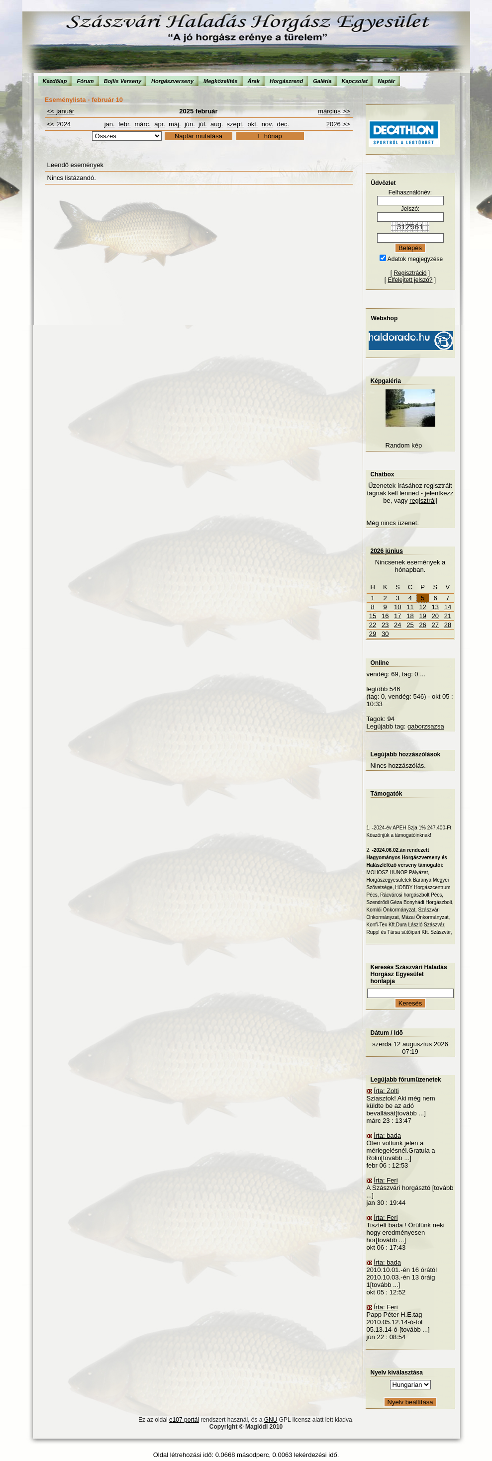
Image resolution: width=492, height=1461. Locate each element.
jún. (190, 124)
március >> (334, 111)
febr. (124, 124)
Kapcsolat (355, 81)
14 (447, 607)
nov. (268, 124)
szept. (235, 124)
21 (447, 616)
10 (397, 607)
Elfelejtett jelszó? (410, 279)
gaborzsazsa (425, 726)
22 (372, 625)
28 (447, 625)
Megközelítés (220, 81)
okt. (252, 124)
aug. (216, 124)
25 (409, 625)
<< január (61, 111)
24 (397, 625)
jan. (109, 124)
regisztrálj (423, 500)
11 (409, 607)
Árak (254, 81)
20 (435, 616)
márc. (142, 124)
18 (409, 616)
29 (372, 634)
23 (385, 625)
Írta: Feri (385, 1180)
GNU (271, 1419)
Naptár (386, 81)
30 (385, 634)
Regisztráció (410, 273)
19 (422, 616)
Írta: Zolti (386, 1091)
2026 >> (338, 124)
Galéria (322, 81)
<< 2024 (59, 124)
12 (422, 607)
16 (385, 616)
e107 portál (184, 1419)
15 (372, 616)
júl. (202, 124)
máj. (175, 124)
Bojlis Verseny (122, 81)
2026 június (387, 551)
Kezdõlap (55, 81)
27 (435, 625)
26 (422, 625)
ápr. (159, 124)
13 (435, 607)
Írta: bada (387, 1135)
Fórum (85, 81)
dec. (283, 124)
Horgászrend (286, 81)
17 (397, 616)
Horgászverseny (172, 81)
